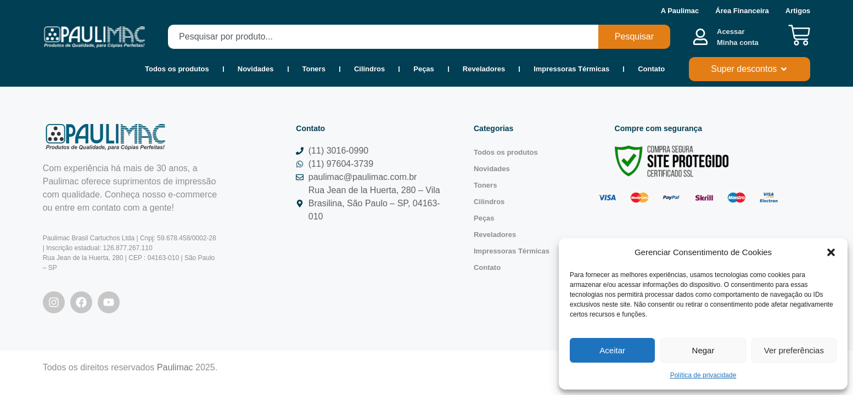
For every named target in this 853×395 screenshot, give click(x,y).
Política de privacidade (703, 375)
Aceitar (612, 350)
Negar (703, 350)
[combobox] (383, 37)
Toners (314, 69)
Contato (651, 69)
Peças (423, 69)
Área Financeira (742, 11)
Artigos (798, 11)
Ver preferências (794, 350)
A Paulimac (680, 11)
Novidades (256, 69)
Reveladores (484, 69)
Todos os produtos (177, 69)
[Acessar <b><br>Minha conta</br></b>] (700, 37)
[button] (831, 252)
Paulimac (175, 367)
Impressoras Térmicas (571, 69)
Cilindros (369, 69)
